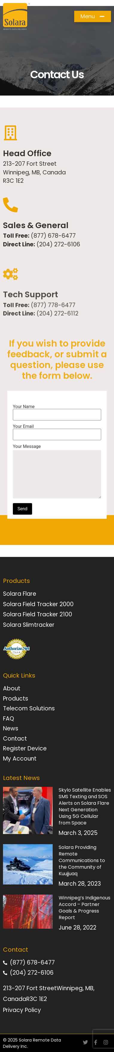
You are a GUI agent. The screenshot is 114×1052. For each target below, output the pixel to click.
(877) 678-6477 (53, 236)
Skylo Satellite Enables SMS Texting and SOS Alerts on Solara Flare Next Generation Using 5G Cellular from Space (85, 806)
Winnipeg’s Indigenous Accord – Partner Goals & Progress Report (84, 907)
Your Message (57, 465)
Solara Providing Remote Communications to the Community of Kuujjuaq (82, 860)
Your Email (57, 439)
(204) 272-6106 (57, 244)
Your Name (57, 427)
